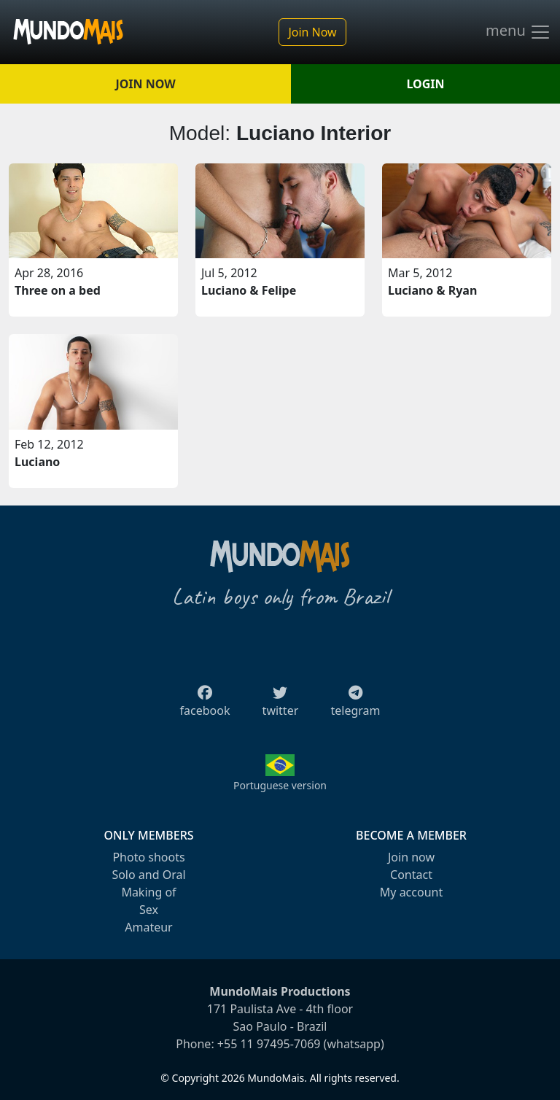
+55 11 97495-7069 (269, 1044)
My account (411, 892)
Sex (148, 910)
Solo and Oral (148, 875)
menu (518, 32)
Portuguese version (280, 785)
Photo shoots (148, 857)
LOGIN (426, 84)
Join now (411, 857)
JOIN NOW (145, 84)
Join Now (312, 32)
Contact (411, 875)
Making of (148, 892)
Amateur (148, 927)
